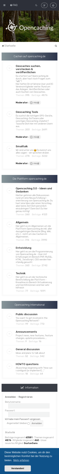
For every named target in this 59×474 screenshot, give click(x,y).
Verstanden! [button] (17, 468)
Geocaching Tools (27, 111)
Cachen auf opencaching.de (29, 56)
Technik (20, 273)
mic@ (34, 102)
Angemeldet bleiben (18, 423)
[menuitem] (13, 5)
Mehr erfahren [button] (21, 460)
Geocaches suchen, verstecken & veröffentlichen (28, 69)
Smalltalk (22, 146)
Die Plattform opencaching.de (30, 178)
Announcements (26, 331)
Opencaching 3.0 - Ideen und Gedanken (34, 190)
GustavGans (31, 443)
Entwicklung (23, 247)
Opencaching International (30, 304)
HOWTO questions (27, 364)
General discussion (28, 349)
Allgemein (22, 222)
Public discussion (26, 314)
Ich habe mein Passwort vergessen (22, 419)
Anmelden (10, 397)
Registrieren (26, 397)
